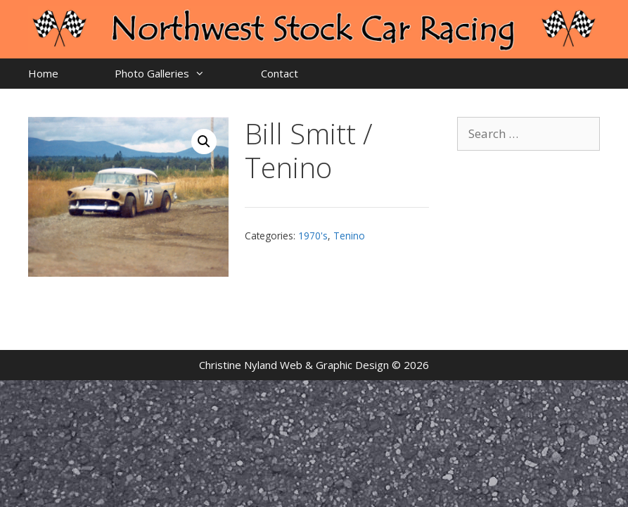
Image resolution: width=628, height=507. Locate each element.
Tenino (349, 235)
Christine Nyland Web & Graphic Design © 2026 (314, 365)
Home (43, 73)
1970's (313, 235)
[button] (204, 141)
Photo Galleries (174, 73)
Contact (279, 73)
